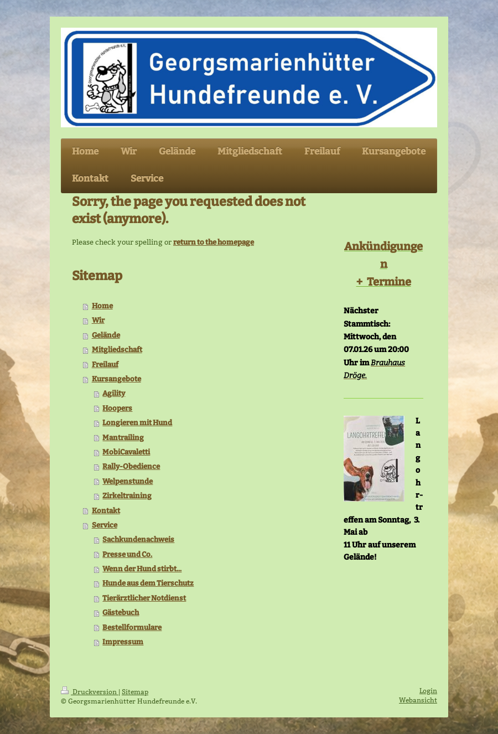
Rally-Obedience (131, 466)
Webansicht (418, 700)
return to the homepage (213, 242)
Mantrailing (123, 437)
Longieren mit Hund (137, 422)
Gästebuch (120, 612)
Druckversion (89, 692)
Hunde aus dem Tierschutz (148, 583)
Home (102, 306)
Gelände (106, 335)
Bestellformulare (132, 627)
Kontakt (106, 510)
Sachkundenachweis (138, 539)
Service (104, 525)
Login (428, 690)
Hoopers (117, 408)
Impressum (122, 642)
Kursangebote (116, 379)
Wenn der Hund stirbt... (141, 569)
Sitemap (135, 692)
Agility (113, 393)
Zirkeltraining (127, 496)
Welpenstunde (127, 481)
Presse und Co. (127, 554)
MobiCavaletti (126, 452)
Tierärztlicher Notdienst (144, 598)
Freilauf (105, 364)
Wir (98, 320)
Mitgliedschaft (117, 349)
